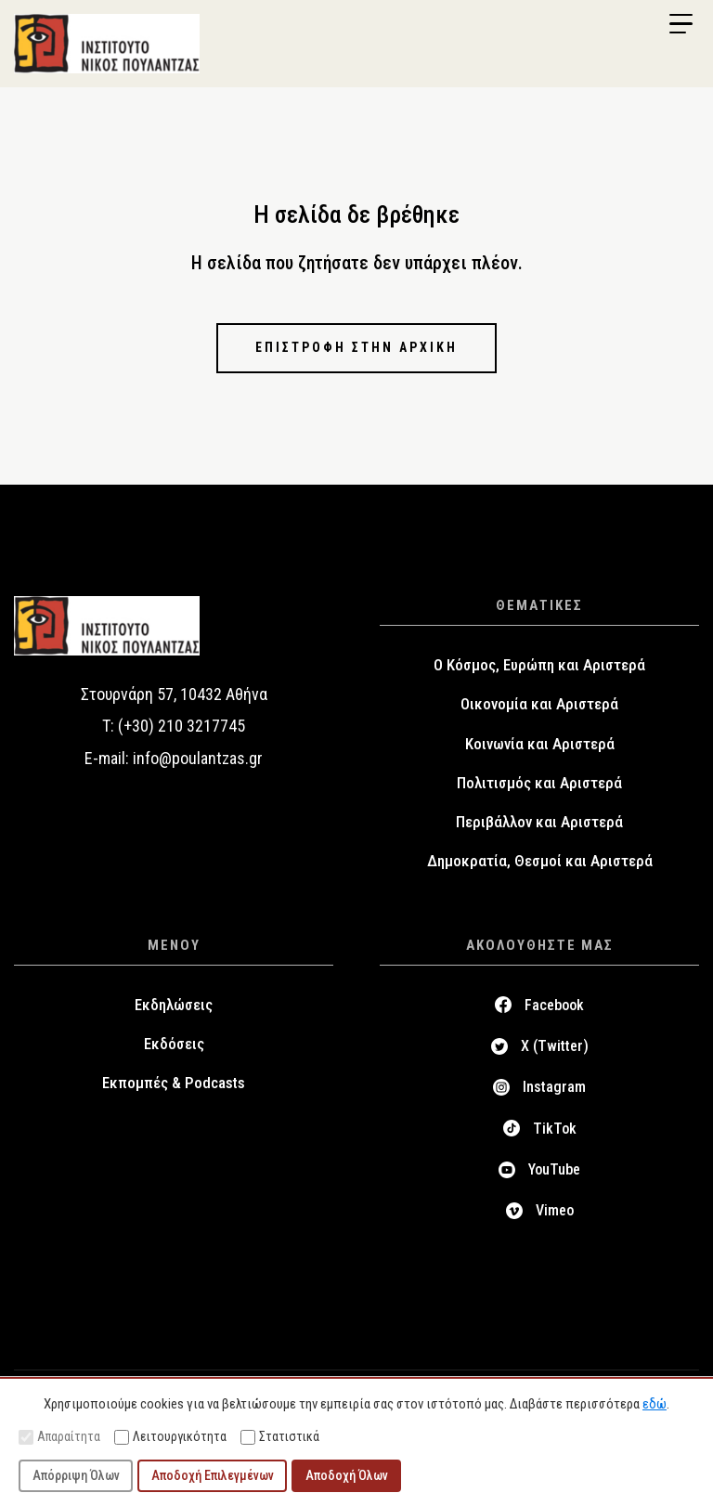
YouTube (554, 1169)
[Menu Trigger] (680, 24)
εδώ (654, 1404)
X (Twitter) (555, 1046)
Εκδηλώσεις (174, 1004)
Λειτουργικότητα (170, 1437)
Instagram (554, 1087)
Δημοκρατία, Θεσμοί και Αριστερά (540, 860)
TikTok (555, 1128)
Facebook (554, 1005)
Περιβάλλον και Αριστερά (539, 821)
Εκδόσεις (174, 1043)
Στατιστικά (279, 1437)
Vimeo (555, 1210)
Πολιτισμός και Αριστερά (539, 782)
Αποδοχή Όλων (346, 1475)
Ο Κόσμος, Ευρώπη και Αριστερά (539, 665)
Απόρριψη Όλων (76, 1475)
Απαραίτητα (59, 1437)
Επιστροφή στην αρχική (356, 347)
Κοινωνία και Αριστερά (540, 743)
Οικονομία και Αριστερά (539, 704)
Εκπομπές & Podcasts (173, 1082)
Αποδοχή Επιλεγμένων (212, 1475)
